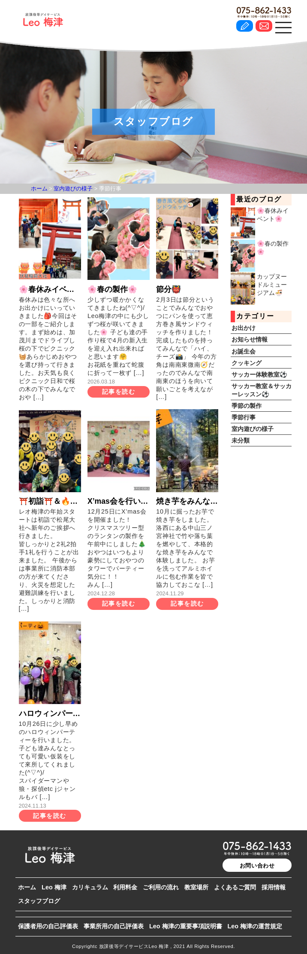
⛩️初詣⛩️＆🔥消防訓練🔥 (50, 501)
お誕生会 (244, 351)
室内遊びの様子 (253, 428)
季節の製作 (247, 405)
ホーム (27, 887)
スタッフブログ (39, 901)
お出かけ (244, 327)
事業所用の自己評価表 (114, 926)
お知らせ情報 (250, 339)
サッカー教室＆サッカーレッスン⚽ (262, 390)
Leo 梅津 (54, 887)
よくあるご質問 (235, 887)
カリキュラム (90, 887)
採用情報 (274, 887)
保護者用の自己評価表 (48, 926)
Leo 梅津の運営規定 (254, 926)
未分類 (241, 440)
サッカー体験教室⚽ (259, 374)
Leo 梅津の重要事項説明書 (185, 926)
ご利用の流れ (161, 887)
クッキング (247, 363)
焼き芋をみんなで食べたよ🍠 (187, 501)
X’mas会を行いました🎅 (118, 501)
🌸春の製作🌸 (112, 289)
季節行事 (244, 417)
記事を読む (118, 391)
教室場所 (196, 887)
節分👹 (168, 289)
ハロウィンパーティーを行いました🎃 (50, 713)
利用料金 (125, 887)
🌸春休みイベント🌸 (50, 289)
